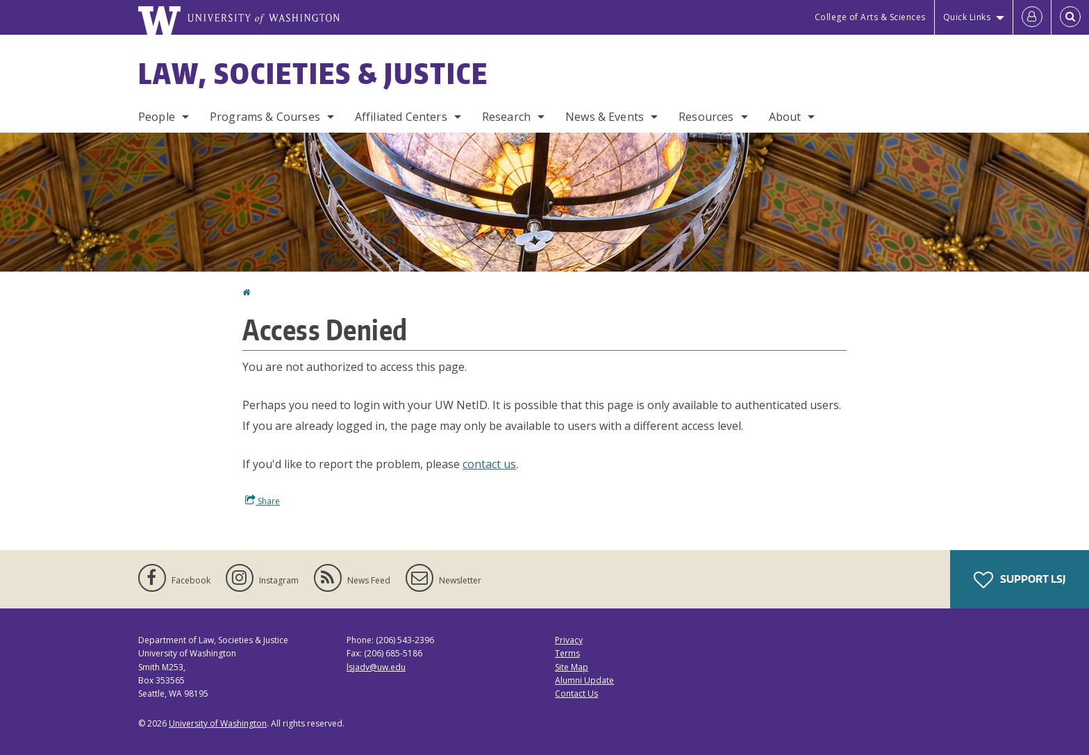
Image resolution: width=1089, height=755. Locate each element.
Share (262, 501)
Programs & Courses (265, 116)
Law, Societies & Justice (313, 74)
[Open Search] (1070, 17)
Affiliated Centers (401, 116)
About (785, 116)
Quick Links (967, 17)
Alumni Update (584, 680)
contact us (489, 464)
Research (506, 116)
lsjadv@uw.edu (376, 667)
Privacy (569, 640)
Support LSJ (1019, 580)
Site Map (571, 667)
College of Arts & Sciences (870, 17)
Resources (706, 116)
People (156, 116)
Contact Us (576, 693)
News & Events (604, 116)
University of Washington (218, 723)
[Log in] (1032, 17)
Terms (567, 653)
